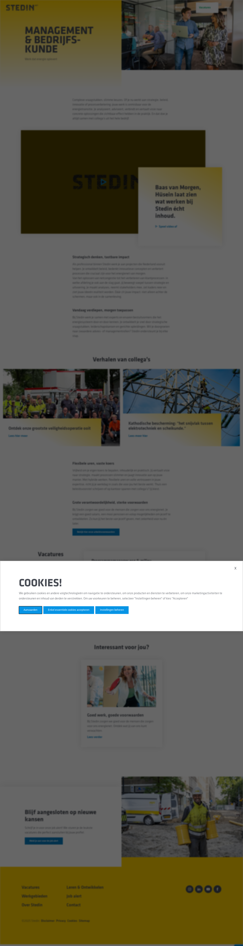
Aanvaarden (30, 610)
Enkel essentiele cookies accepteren (68, 610)
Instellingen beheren (112, 610)
